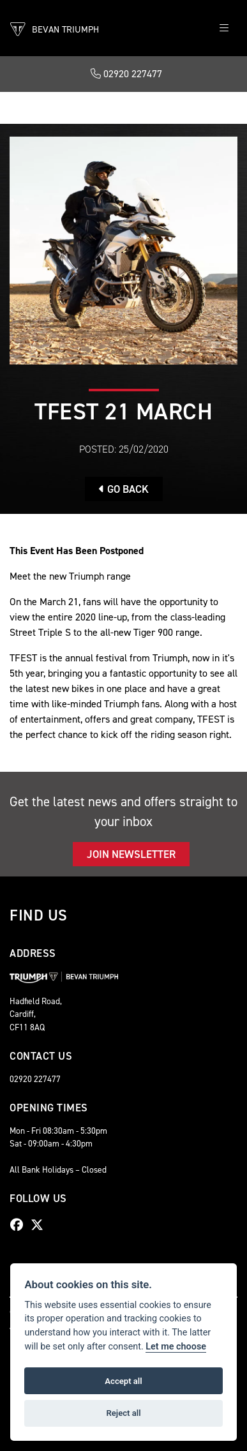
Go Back (124, 489)
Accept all (123, 1381)
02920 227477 (126, 73)
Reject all (123, 1413)
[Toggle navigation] (224, 28)
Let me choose (176, 1346)
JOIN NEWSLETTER (131, 854)
